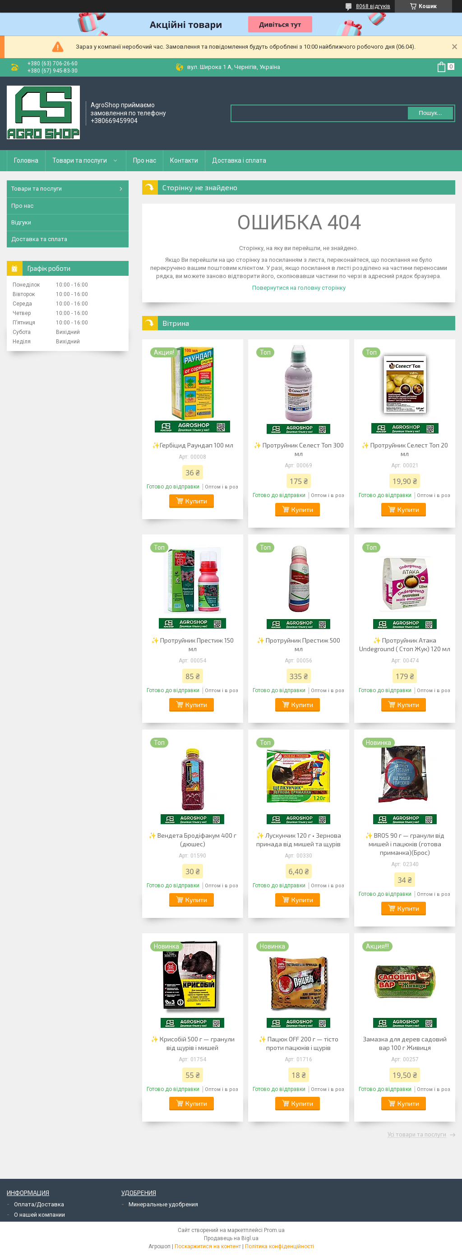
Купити (196, 501)
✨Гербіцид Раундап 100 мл (192, 445)
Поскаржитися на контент (208, 1246)
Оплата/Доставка (39, 1204)
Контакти (184, 160)
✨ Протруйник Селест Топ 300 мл (299, 449)
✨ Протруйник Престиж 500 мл (298, 644)
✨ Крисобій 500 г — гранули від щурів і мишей (193, 1043)
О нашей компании (39, 1214)
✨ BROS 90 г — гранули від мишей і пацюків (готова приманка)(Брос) (404, 843)
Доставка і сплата (239, 160)
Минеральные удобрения (163, 1204)
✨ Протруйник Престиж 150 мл (192, 644)
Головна (26, 160)
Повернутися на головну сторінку (299, 287)
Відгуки (21, 222)
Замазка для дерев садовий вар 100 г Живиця (405, 1043)
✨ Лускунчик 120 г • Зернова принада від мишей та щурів (298, 839)
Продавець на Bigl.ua (231, 1238)
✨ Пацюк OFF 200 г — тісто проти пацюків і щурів (298, 1043)
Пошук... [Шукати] (430, 113)
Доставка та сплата (39, 239)
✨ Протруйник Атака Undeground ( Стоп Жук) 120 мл (404, 644)
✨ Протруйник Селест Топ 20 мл (404, 449)
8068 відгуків (373, 6)
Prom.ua (274, 1230)
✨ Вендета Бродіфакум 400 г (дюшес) (192, 839)
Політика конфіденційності (279, 1246)
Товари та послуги (79, 160)
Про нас (144, 160)
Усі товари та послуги (417, 1135)
